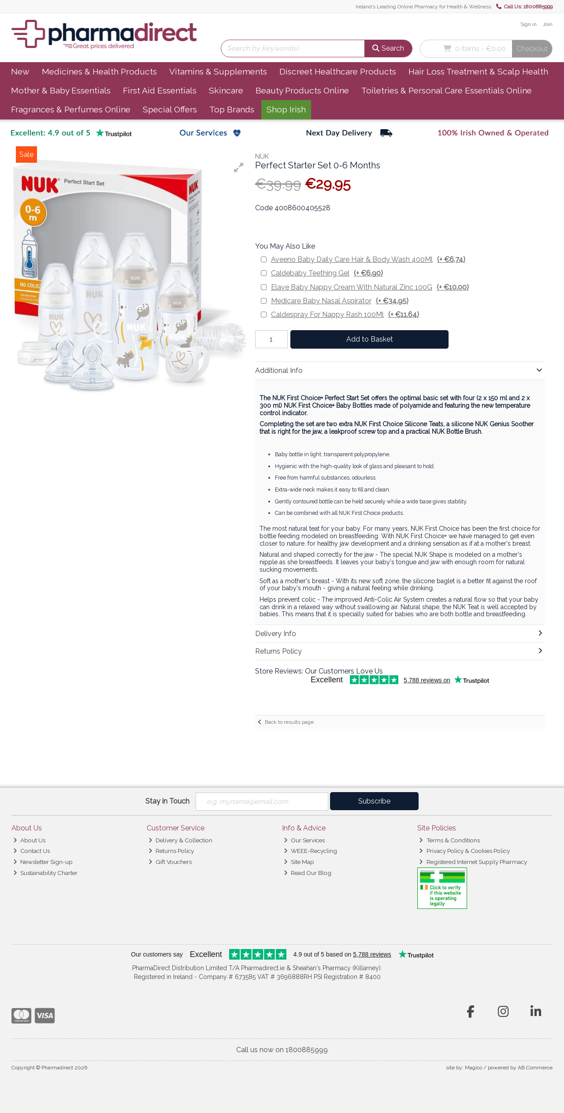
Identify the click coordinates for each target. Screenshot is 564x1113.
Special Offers (170, 109)
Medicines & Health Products (99, 71)
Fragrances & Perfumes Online (70, 109)
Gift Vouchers (170, 861)
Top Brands (231, 109)
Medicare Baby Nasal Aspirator (339, 301)
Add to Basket (369, 339)
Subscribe (374, 801)
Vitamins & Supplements (218, 71)
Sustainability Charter (45, 872)
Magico (473, 1068)
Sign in (528, 24)
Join (548, 24)
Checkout (532, 49)
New (20, 71)
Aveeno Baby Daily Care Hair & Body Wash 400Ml (368, 259)
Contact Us (31, 850)
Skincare (226, 90)
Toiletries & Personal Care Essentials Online (446, 90)
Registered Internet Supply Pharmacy (473, 861)
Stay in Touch (167, 801)
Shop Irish (286, 109)
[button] (239, 167)
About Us (29, 840)
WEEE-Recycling (310, 850)
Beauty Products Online (302, 90)
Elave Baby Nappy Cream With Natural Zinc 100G (370, 287)
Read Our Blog (307, 872)
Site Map (299, 861)
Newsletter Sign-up (43, 861)
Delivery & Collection (180, 840)
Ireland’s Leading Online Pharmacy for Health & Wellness (423, 7)
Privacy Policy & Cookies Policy (464, 850)
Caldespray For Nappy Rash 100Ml (345, 314)
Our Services (304, 840)
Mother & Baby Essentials (61, 90)
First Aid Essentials (160, 90)
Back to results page (289, 722)
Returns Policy (171, 850)
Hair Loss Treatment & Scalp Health (478, 71)
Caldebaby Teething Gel (327, 273)
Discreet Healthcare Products (337, 71)
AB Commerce (535, 1068)
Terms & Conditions (449, 840)
